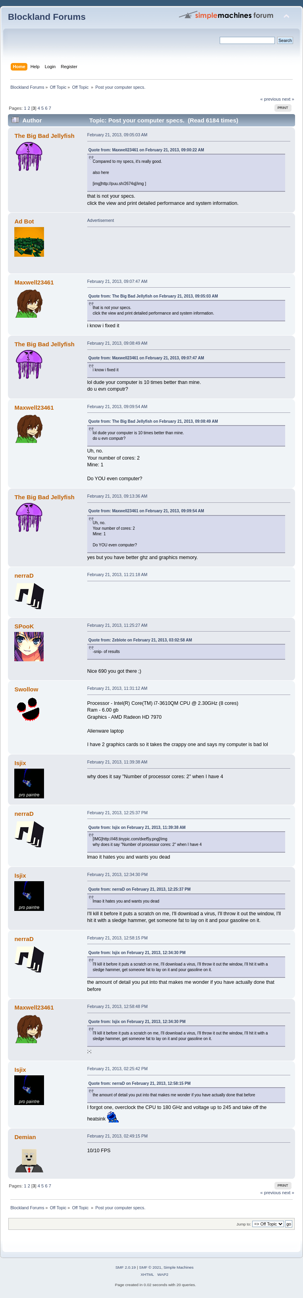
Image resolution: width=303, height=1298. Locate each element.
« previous (270, 99)
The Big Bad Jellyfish (44, 135)
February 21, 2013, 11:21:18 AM (117, 574)
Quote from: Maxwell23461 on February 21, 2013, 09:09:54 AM (146, 511)
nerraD (23, 575)
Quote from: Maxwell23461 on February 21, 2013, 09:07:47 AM (146, 358)
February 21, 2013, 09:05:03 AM (117, 134)
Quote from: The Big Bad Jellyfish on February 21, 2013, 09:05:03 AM (153, 296)
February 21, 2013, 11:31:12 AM (117, 688)
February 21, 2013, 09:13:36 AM (117, 496)
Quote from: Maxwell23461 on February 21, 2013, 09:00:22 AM (146, 150)
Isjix (20, 763)
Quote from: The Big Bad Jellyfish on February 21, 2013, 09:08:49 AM (153, 421)
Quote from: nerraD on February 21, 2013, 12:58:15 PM (139, 1083)
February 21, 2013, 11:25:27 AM (117, 625)
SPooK (24, 626)
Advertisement (100, 220)
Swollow (26, 689)
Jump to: (243, 1224)
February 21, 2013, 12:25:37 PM (117, 812)
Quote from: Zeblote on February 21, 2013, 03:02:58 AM (140, 640)
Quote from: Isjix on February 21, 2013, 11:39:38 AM (137, 827)
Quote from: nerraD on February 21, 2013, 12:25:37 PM (139, 889)
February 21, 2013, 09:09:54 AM (117, 406)
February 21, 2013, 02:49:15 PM (117, 1136)
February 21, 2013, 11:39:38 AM (117, 762)
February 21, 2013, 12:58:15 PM (117, 937)
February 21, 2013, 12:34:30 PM (117, 874)
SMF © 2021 (150, 1267)
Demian (25, 1137)
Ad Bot (24, 221)
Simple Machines (178, 1267)
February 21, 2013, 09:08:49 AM (117, 343)
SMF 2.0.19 (125, 1267)
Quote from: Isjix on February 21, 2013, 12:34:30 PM (137, 953)
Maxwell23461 (34, 282)
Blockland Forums (47, 17)
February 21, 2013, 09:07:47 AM (117, 281)
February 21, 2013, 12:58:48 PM (117, 1006)
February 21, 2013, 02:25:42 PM (117, 1068)
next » (288, 99)
